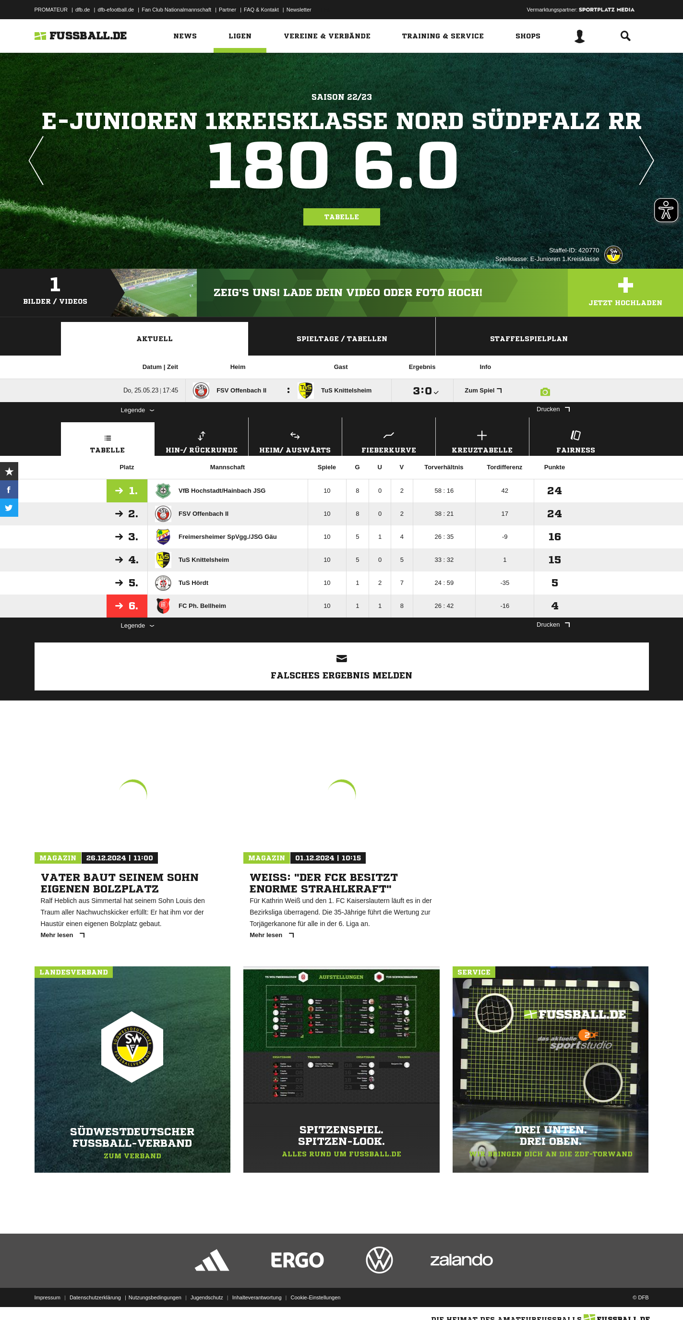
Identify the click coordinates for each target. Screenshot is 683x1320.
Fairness (576, 440)
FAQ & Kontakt (261, 9)
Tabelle (341, 217)
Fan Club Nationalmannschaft (176, 9)
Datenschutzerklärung (95, 1297)
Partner (227, 9)
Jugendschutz (207, 1297)
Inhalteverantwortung (257, 1297)
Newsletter (299, 9)
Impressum (47, 1297)
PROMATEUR (51, 9)
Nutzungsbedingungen (155, 1297)
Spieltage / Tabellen (342, 338)
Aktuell (154, 338)
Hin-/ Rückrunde (201, 440)
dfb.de (82, 9)
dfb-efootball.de (115, 9)
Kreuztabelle (482, 440)
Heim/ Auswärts (295, 440)
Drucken (553, 409)
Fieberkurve (389, 440)
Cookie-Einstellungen (316, 1297)
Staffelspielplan (529, 338)
